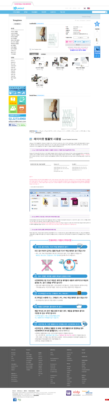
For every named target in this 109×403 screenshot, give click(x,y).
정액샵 (25, 12)
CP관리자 (68, 385)
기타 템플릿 (13, 54)
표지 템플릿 (13, 45)
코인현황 (68, 368)
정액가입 (51, 354)
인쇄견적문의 (69, 358)
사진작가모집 (52, 368)
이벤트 (51, 381)
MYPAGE (74, 8)
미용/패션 (13, 72)
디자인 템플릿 (16, 12)
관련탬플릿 (43, 54)
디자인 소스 (13, 50)
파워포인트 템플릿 (15, 43)
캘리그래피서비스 (14, 377)
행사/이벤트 (13, 78)
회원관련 (83, 362)
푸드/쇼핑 (13, 64)
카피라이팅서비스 (14, 375)
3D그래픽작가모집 (53, 371)
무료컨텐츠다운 (53, 360)
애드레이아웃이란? (14, 366)
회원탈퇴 (68, 383)
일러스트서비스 (14, 379)
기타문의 (83, 383)
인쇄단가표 (69, 354)
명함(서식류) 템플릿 (15, 40)
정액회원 (68, 380)
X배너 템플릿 (14, 47)
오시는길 (12, 360)
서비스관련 (84, 368)
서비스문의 (84, 381)
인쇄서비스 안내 (69, 352)
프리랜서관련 (84, 371)
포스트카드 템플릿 (15, 42)
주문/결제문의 (84, 379)
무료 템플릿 (34, 12)
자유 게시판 (52, 377)
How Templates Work (36, 49)
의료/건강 (13, 67)
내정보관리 (69, 366)
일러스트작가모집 (53, 369)
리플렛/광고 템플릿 (15, 35)
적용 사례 (62, 12)
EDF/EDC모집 (52, 366)
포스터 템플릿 (14, 38)
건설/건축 (13, 76)
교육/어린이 (13, 65)
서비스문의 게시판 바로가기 (37, 187)
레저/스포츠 (13, 69)
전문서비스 (13, 62)
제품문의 (83, 377)
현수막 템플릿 (14, 49)
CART (79, 8)
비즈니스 (13, 60)
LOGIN (66, 8)
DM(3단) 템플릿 (14, 36)
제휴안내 (12, 369)
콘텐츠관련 (84, 364)
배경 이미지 (13, 52)
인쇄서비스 (53, 12)
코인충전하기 (69, 370)
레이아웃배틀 (52, 383)
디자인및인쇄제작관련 (86, 369)
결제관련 (83, 366)
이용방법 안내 (84, 356)
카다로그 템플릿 (14, 31)
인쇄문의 (68, 356)
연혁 (12, 356)
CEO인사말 (13, 354)
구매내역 (68, 372)
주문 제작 (44, 12)
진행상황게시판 (69, 360)
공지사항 (83, 352)
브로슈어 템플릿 (14, 33)
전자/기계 (13, 74)
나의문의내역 (69, 381)
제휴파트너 (13, 368)
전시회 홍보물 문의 (14, 381)
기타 (12, 79)
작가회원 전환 (69, 378)
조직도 (12, 358)
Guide (51, 379)
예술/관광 (13, 71)
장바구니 (68, 374)
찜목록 (68, 376)
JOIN (70, 8)
